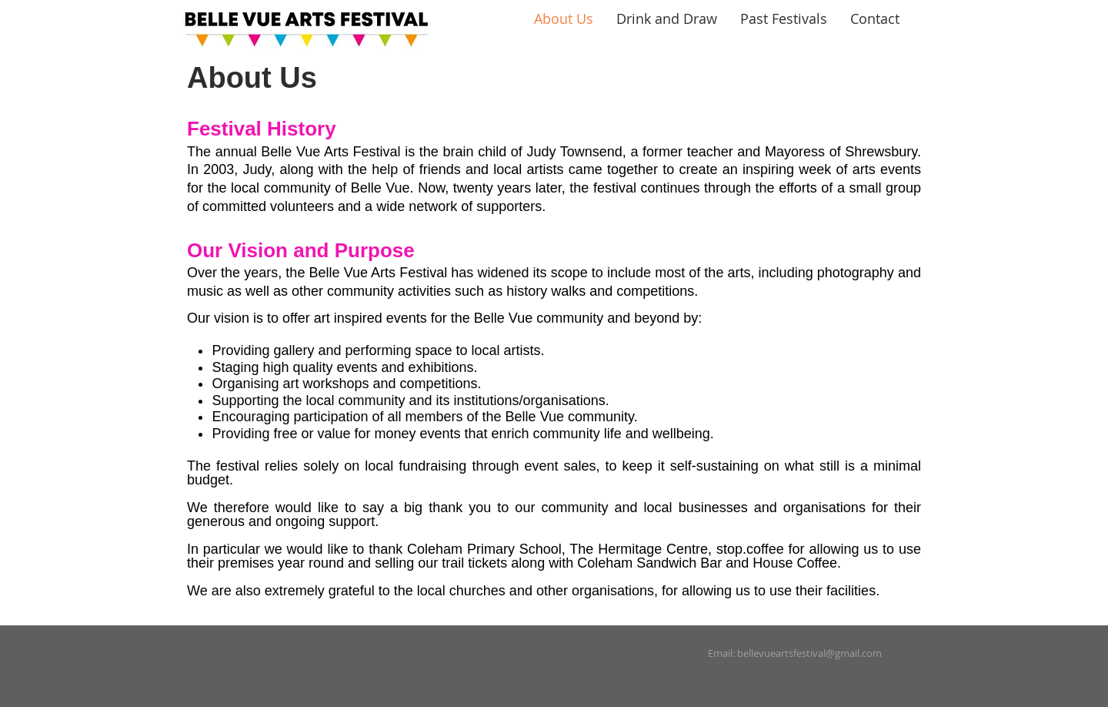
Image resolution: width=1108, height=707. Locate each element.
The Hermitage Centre (638, 549)
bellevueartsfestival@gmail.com (809, 653)
